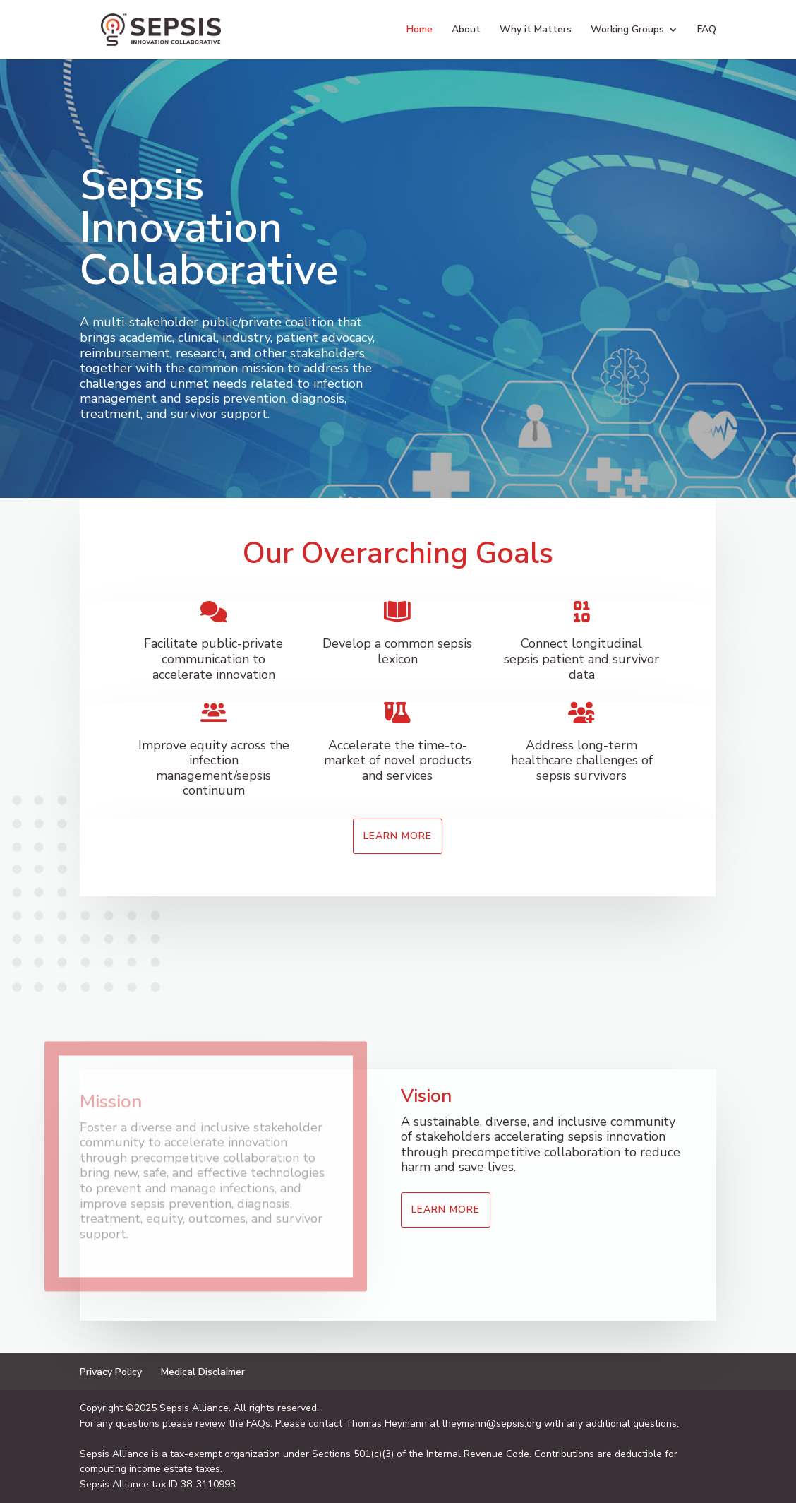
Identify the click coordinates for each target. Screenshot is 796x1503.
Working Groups (627, 30)
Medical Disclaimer (203, 1372)
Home (419, 30)
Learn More (397, 836)
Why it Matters (536, 30)
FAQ (706, 30)
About (466, 30)
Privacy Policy (111, 1372)
